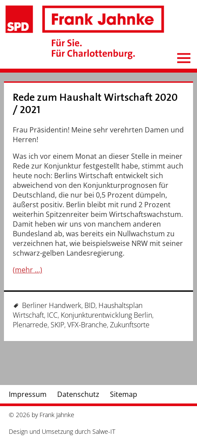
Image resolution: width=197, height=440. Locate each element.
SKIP (57, 325)
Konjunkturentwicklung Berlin (106, 315)
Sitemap (123, 394)
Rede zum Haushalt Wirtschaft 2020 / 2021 (95, 103)
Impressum (28, 394)
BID (89, 305)
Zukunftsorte (130, 325)
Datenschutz (78, 394)
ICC (52, 315)
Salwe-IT (103, 431)
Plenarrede (30, 325)
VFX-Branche (87, 325)
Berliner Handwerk (51, 305)
